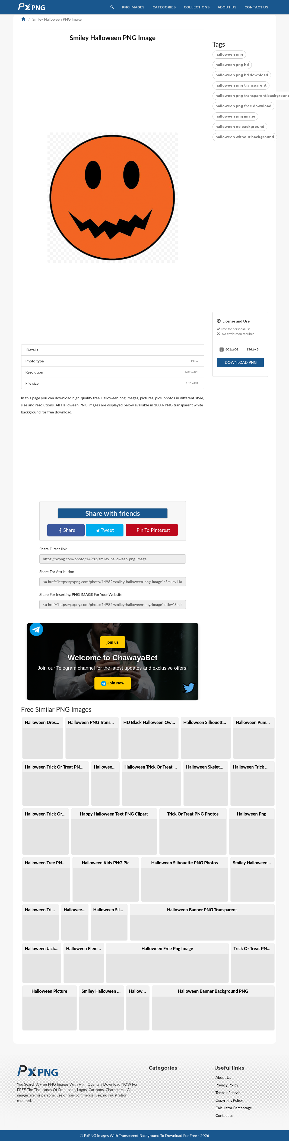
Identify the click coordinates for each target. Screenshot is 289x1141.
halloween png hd (232, 65)
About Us (227, 7)
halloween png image (235, 116)
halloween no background (239, 127)
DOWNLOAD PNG (241, 362)
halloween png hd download (241, 75)
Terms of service (228, 1092)
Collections (196, 7)
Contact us (224, 1115)
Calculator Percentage (233, 1107)
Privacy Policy (226, 1085)
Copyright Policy (229, 1100)
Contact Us (256, 7)
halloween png (229, 54)
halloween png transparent (240, 85)
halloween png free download (243, 106)
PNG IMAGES (133, 7)
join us (109, 640)
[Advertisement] (240, 230)
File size (113, 383)
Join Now (112, 683)
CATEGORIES (164, 7)
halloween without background (244, 137)
